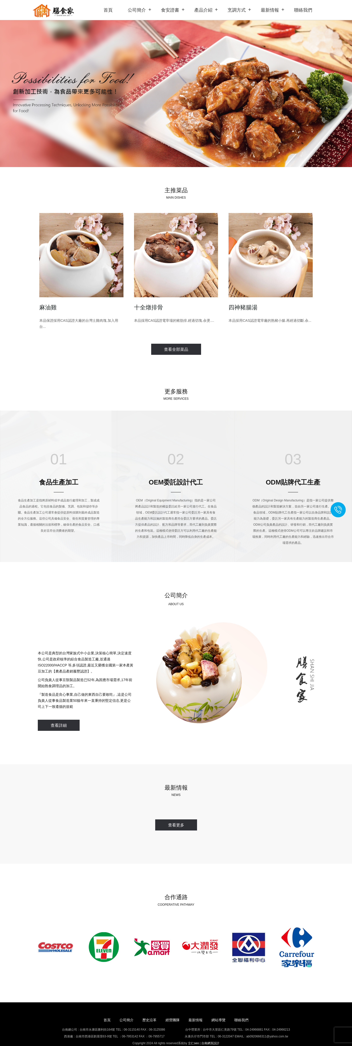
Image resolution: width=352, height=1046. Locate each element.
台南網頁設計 (210, 1033)
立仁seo (193, 1033)
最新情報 (270, 10)
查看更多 (176, 818)
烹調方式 (237, 10)
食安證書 (170, 10)
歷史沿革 (147, 1010)
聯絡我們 (303, 10)
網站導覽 (222, 1010)
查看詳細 (59, 722)
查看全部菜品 (176, 349)
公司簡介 (137, 10)
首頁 (108, 10)
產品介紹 (203, 10)
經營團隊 (173, 1010)
